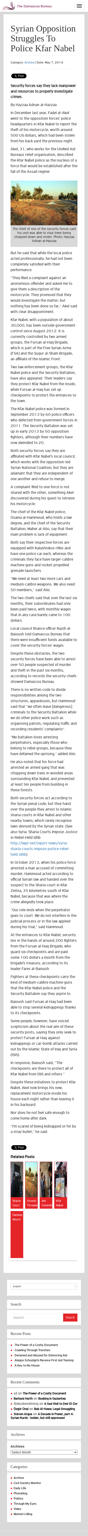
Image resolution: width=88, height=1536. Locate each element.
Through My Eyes (25, 1503)
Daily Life (20, 1488)
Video (17, 1509)
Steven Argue (23, 1414)
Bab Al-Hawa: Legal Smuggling (54, 1409)
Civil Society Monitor (27, 1483)
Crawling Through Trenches (32, 1350)
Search (70, 1317)
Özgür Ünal (21, 1409)
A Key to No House (27, 1365)
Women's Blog (23, 1514)
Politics (18, 1498)
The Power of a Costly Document (36, 1345)
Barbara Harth (23, 1398)
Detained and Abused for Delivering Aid (41, 1355)
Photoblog (20, 1493)
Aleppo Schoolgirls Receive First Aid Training (44, 1360)
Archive (29, 62)
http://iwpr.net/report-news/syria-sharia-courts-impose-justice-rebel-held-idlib (40, 849)
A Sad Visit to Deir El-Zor (60, 1403)
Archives (17, 1446)
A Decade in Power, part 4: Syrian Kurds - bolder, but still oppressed (42, 1416)
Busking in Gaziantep (52, 1398)
